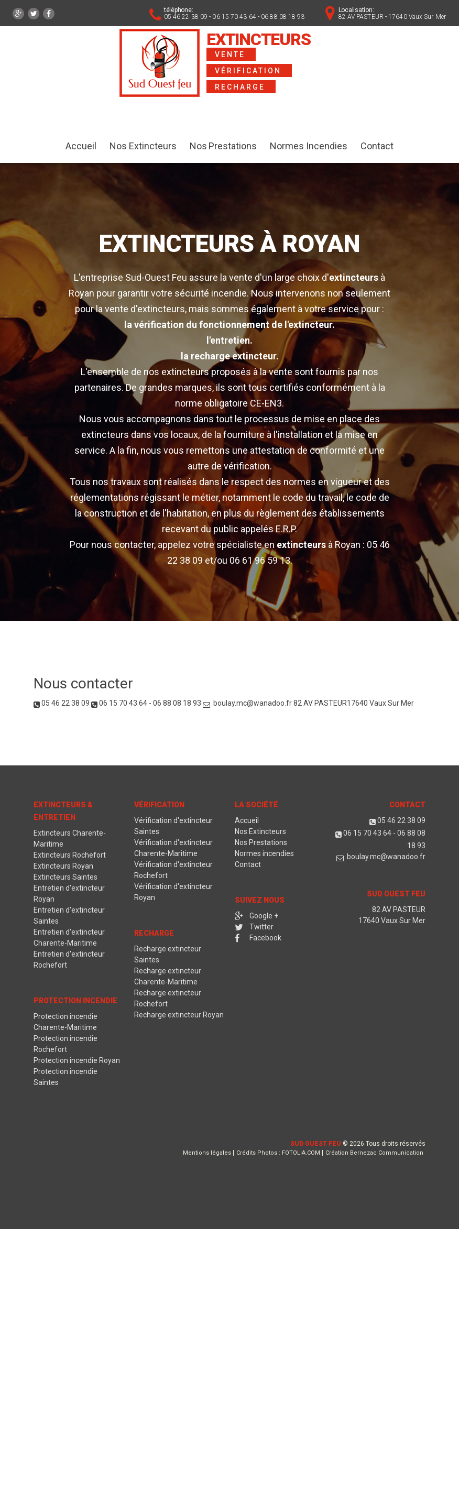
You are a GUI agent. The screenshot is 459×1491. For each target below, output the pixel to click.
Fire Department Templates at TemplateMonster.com (140, 1143)
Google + (256, 916)
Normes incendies (264, 853)
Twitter (254, 927)
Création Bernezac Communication (374, 1152)
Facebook (258, 938)
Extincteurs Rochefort (70, 855)
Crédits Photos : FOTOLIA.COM (278, 1152)
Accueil (80, 145)
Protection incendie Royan (77, 1060)
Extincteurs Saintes (65, 877)
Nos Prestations (223, 145)
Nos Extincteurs (143, 145)
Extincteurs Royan (63, 866)
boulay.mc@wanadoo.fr (252, 703)
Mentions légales (207, 1152)
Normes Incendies (308, 145)
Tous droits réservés (395, 1143)
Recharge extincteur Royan (179, 1015)
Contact (377, 145)
